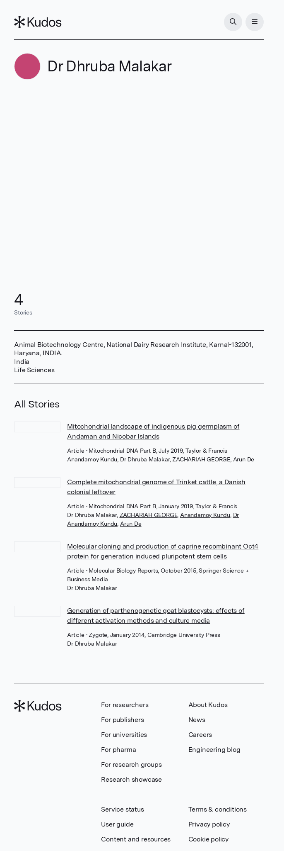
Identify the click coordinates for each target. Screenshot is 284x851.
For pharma (118, 749)
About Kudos (208, 705)
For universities (124, 735)
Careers (200, 735)
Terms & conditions (217, 809)
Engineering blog (214, 749)
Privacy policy (209, 824)
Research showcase (131, 779)
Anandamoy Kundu (92, 459)
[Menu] (254, 22)
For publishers (122, 720)
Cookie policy (208, 839)
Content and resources (136, 839)
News (196, 720)
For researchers (124, 705)
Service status (122, 809)
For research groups (131, 764)
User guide (117, 824)
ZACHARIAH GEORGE (201, 459)
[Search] (233, 22)
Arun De (244, 459)
